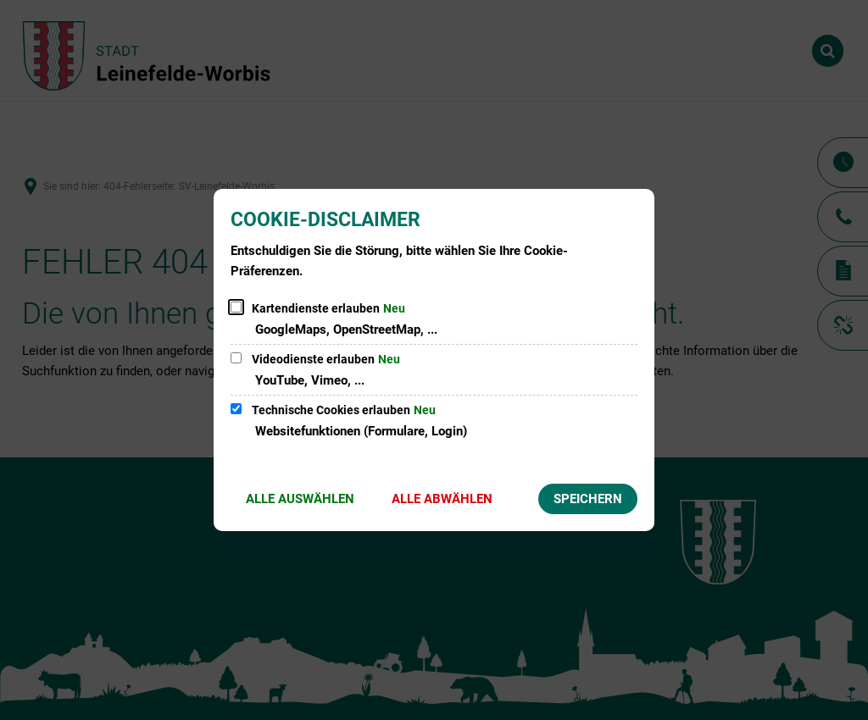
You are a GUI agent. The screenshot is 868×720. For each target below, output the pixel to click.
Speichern (588, 499)
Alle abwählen (442, 499)
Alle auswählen (300, 499)
